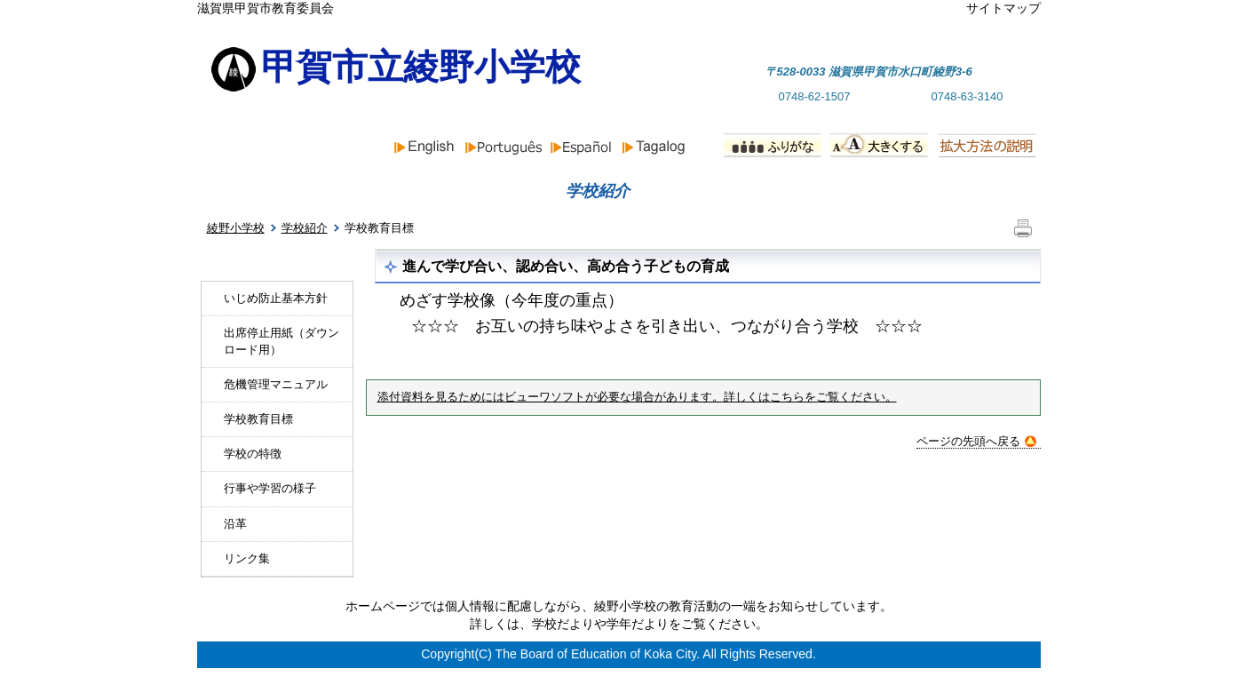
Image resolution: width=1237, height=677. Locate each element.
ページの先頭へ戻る (976, 441)
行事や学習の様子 (270, 488)
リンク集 (247, 558)
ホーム (261, 191)
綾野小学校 (236, 228)
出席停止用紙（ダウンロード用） (281, 340)
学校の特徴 (252, 453)
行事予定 (762, 191)
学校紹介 (304, 228)
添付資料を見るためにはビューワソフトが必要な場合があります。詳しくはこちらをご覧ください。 (637, 397)
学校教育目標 (258, 419)
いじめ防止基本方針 (276, 298)
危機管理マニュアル (276, 384)
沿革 (235, 523)
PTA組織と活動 (949, 191)
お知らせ (433, 191)
